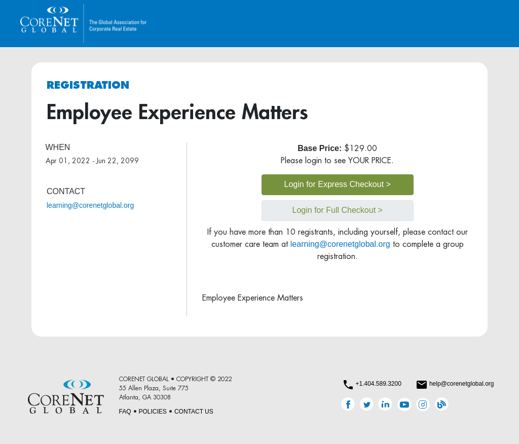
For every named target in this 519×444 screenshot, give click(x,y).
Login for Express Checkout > (337, 184)
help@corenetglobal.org (461, 383)
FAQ (125, 411)
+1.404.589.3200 (378, 383)
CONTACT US (193, 411)
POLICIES (153, 411)
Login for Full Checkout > (337, 210)
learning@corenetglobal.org (90, 205)
